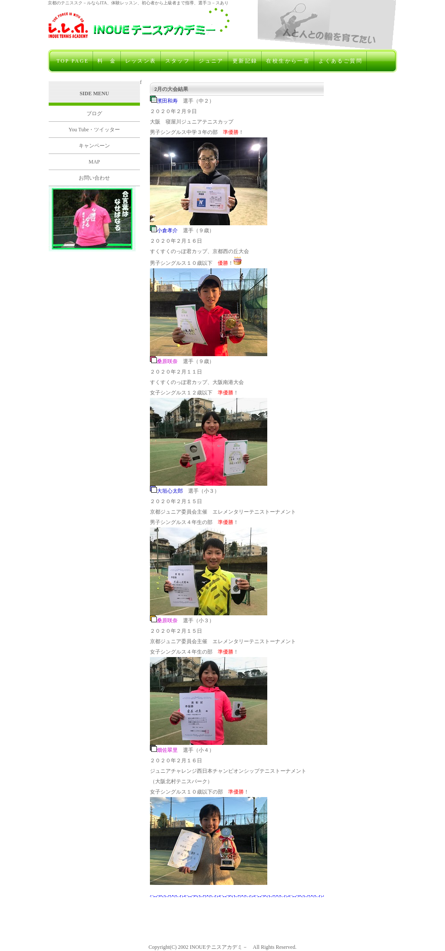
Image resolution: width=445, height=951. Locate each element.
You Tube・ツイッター (94, 130)
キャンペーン (94, 146)
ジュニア (211, 61)
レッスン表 (140, 61)
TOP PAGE (72, 61)
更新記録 (245, 61)
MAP (94, 162)
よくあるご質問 (340, 61)
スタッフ (177, 61)
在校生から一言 (288, 61)
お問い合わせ (94, 178)
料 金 (106, 61)
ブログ (94, 113)
